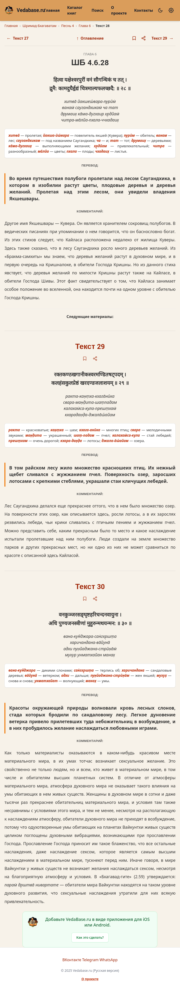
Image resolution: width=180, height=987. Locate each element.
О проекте (119, 10)
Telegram (90, 959)
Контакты (143, 10)
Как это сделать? (90, 937)
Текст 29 (90, 347)
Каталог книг (74, 10)
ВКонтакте (71, 959)
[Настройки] (171, 10)
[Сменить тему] (160, 10)
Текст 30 (90, 587)
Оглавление (90, 38)
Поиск (97, 10)
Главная (52, 10)
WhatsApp (108, 959)
